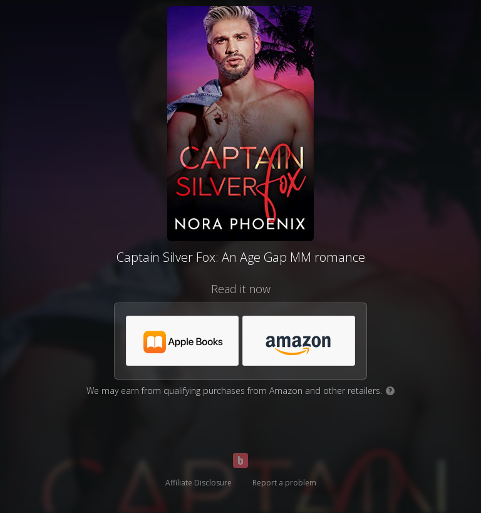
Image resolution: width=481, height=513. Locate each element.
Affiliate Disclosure (198, 482)
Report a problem (284, 482)
